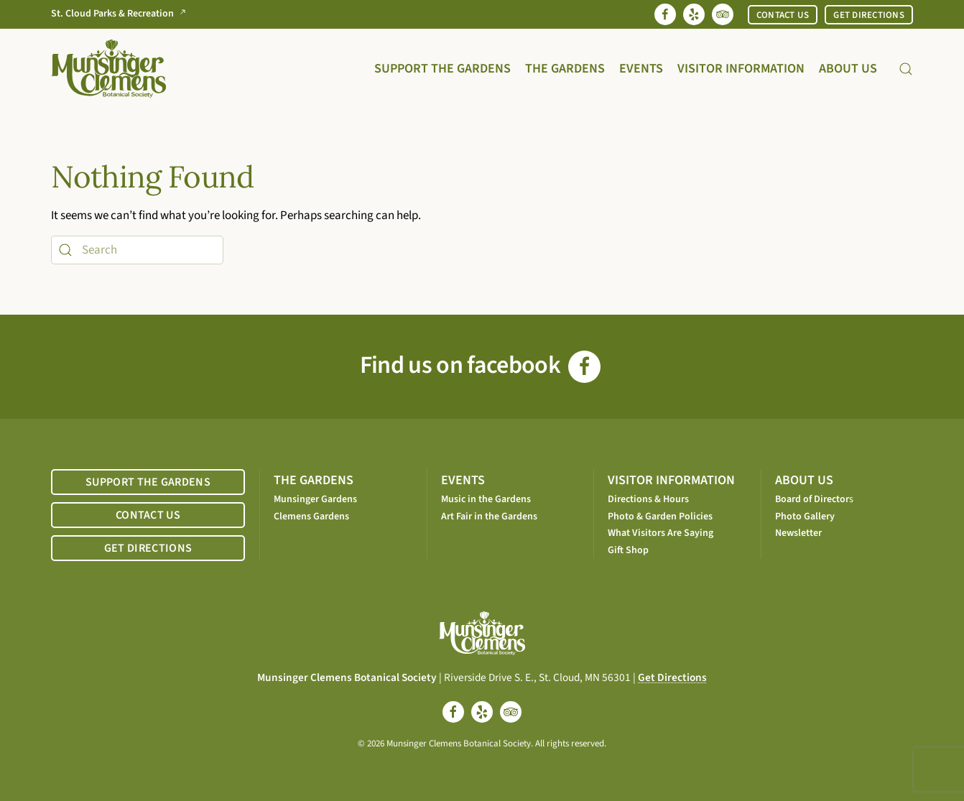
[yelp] (482, 712)
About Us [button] (848, 69)
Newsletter (798, 533)
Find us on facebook (480, 365)
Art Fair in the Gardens (489, 516)
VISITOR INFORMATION (671, 480)
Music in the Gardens (486, 499)
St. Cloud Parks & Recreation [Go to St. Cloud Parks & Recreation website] (121, 14)
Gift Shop (628, 550)
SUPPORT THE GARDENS (147, 482)
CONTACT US (783, 15)
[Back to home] (108, 69)
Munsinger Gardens (315, 499)
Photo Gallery (805, 516)
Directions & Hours (648, 499)
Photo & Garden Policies (660, 516)
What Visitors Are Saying (660, 533)
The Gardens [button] (565, 69)
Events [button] (641, 69)
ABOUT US (804, 480)
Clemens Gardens (311, 516)
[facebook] (453, 712)
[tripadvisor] (511, 712)
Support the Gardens (442, 69)
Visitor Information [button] (741, 69)
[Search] (137, 250)
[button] (906, 69)
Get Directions (672, 677)
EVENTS (463, 480)
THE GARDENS (313, 480)
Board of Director (812, 499)
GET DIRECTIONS (868, 15)
